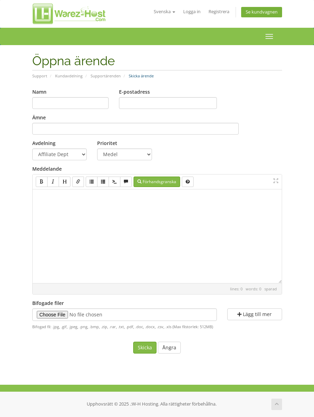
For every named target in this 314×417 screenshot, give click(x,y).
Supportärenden (106, 75)
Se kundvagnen (262, 12)
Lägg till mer (254, 314)
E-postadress (134, 91)
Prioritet (107, 143)
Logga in (192, 12)
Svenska (164, 12)
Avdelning (44, 143)
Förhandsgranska (156, 182)
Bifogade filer (48, 303)
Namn (39, 91)
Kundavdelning (69, 75)
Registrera (219, 12)
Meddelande (47, 168)
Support (39, 75)
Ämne (39, 117)
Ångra (169, 347)
